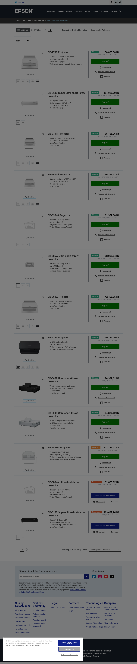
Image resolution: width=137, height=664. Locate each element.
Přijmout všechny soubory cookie (69, 642)
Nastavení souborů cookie (69, 655)
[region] (43, 649)
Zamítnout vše (69, 649)
